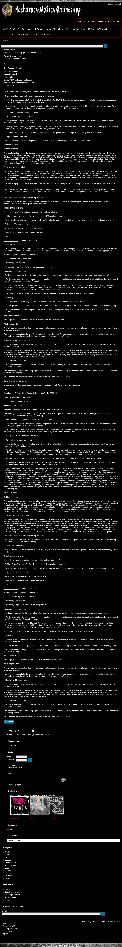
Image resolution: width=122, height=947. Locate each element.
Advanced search (8, 49)
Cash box (116, 21)
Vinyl (21, 28)
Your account (89, 21)
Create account (13, 765)
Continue (9, 722)
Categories (7, 848)
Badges (39, 28)
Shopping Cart (103, 21)
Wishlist (13, 746)
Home (78, 21)
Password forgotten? (15, 767)
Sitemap (45, 34)
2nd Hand (9, 28)
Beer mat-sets (55, 28)
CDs (30, 28)
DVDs (34, 34)
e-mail (9, 756)
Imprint (118, 4)
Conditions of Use (12, 892)
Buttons (8, 34)
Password (10, 759)
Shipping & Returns (12, 895)
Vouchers (22, 34)
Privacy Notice (10, 897)
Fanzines (102, 28)
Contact (110, 4)
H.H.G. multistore (75, 946)
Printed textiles (75, 28)
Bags (91, 28)
